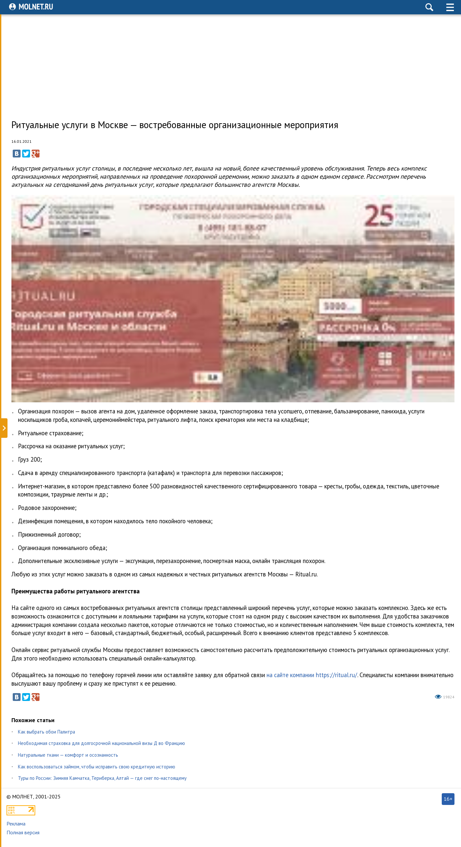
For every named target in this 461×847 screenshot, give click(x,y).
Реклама (16, 823)
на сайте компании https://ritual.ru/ (312, 675)
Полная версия (23, 832)
